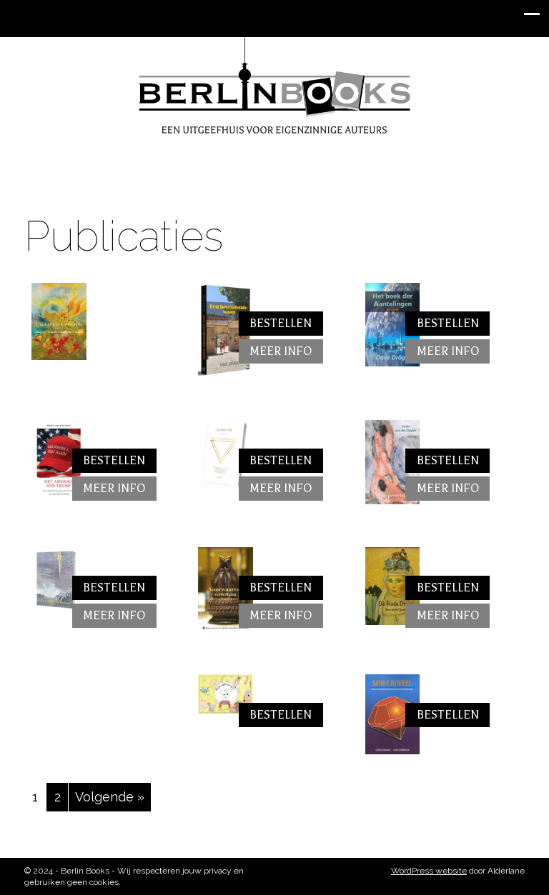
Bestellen (280, 323)
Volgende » (109, 796)
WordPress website (429, 871)
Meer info (280, 351)
